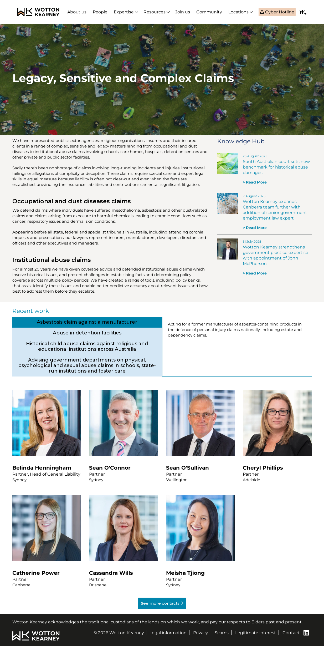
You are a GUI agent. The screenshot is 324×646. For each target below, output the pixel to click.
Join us (182, 11)
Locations (238, 11)
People (100, 11)
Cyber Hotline (279, 11)
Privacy (200, 632)
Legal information (168, 632)
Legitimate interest (255, 632)
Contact (291, 632)
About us (76, 11)
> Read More (255, 182)
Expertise (124, 11)
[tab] (87, 322)
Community (209, 11)
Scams (222, 632)
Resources (154, 11)
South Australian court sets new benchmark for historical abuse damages (276, 167)
